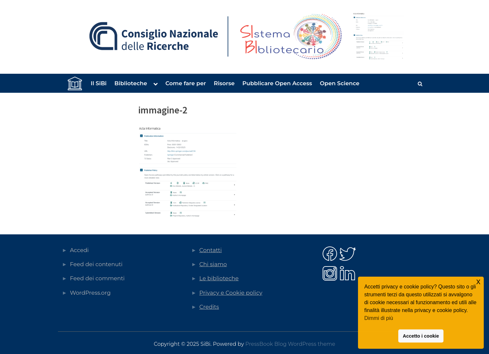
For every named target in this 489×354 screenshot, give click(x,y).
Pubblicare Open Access (277, 83)
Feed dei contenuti (96, 264)
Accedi (79, 250)
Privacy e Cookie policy (230, 292)
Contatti (210, 250)
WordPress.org (90, 292)
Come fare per (185, 83)
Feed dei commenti (97, 278)
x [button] (478, 281)
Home (74, 83)
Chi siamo (213, 264)
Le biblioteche (219, 278)
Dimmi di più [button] (378, 318)
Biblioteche (130, 83)
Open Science (339, 83)
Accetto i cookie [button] (421, 336)
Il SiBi (98, 83)
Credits (209, 307)
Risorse (224, 83)
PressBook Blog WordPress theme (290, 344)
